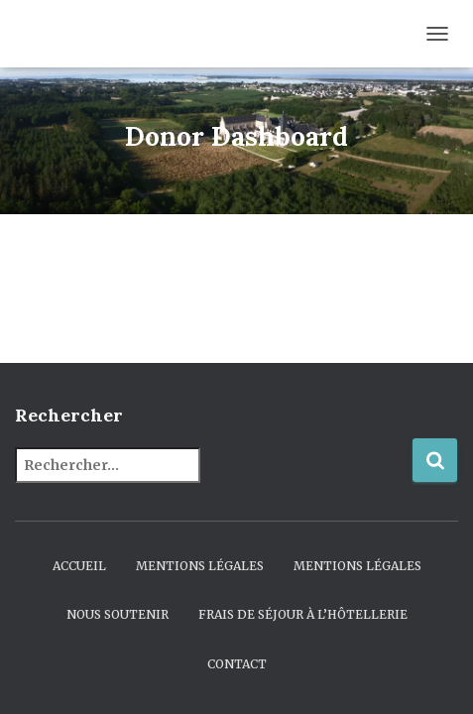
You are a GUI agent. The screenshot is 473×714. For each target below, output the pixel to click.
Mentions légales (200, 565)
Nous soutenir (117, 614)
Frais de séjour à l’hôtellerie (303, 614)
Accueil (79, 565)
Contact (237, 663)
